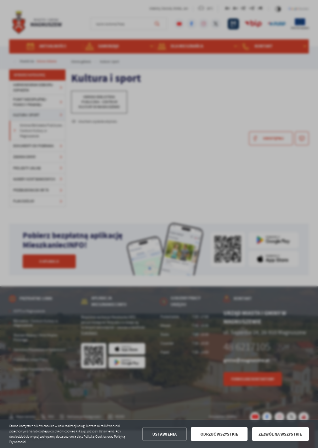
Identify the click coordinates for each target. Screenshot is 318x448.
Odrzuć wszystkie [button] (219, 434)
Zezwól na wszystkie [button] (280, 434)
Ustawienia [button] (164, 434)
